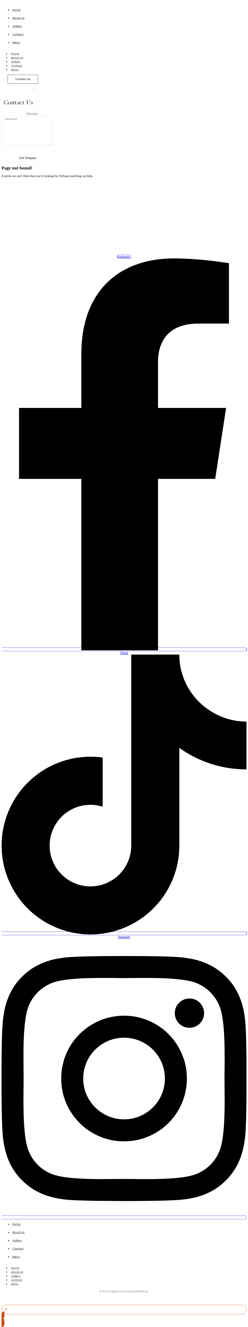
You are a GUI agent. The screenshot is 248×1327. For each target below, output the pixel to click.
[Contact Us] (23, 79)
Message (32, 114)
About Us (18, 18)
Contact (18, 34)
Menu (16, 42)
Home (16, 10)
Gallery (17, 26)
